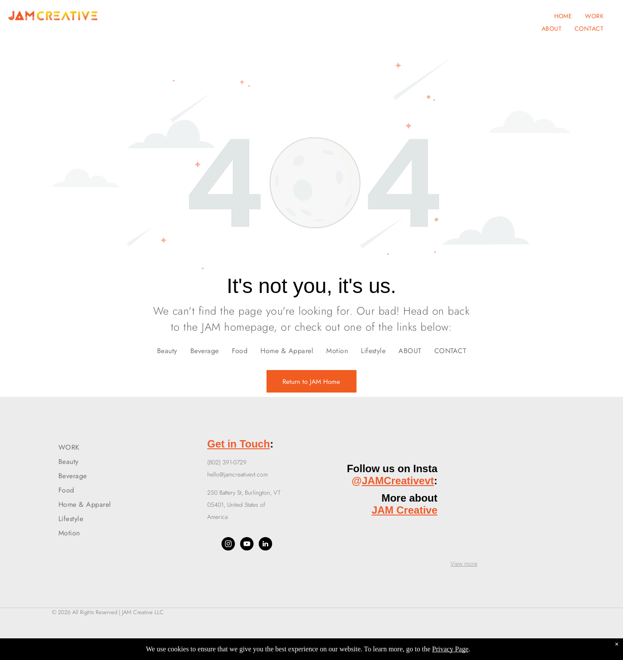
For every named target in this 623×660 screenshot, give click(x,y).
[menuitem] (563, 16)
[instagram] (228, 545)
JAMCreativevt (398, 480)
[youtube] (247, 545)
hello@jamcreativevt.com (237, 474)
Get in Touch (238, 444)
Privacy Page (450, 649)
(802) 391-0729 (227, 462)
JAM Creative (404, 510)
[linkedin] (265, 545)
